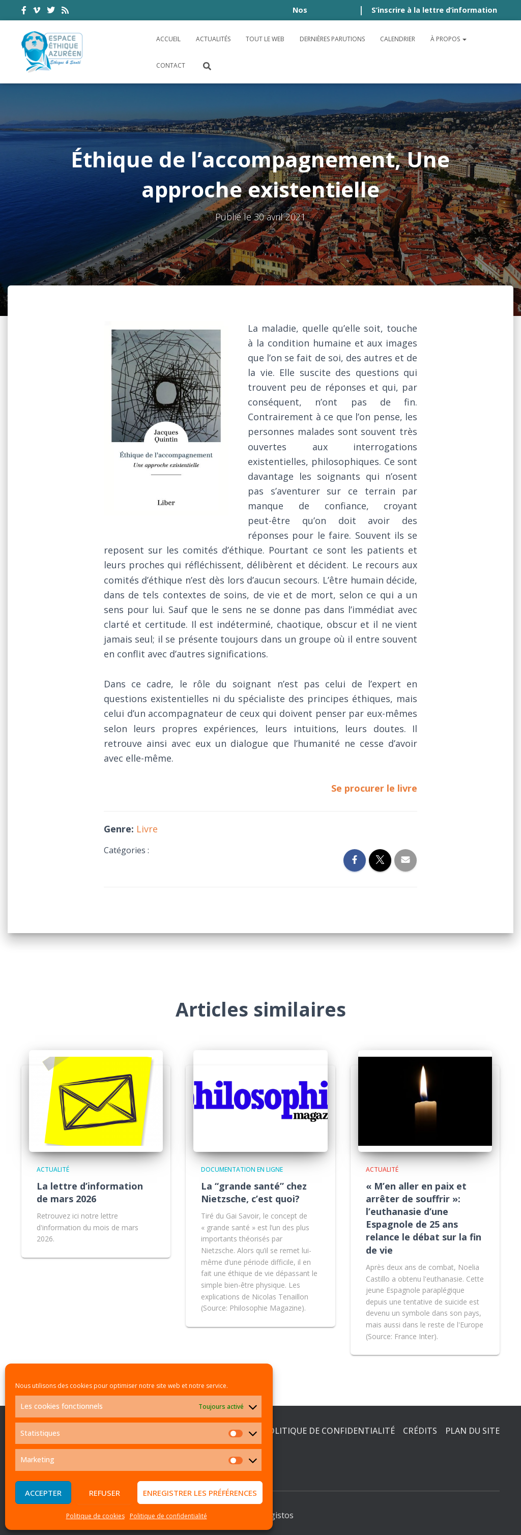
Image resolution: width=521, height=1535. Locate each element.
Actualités (213, 39)
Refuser (104, 1493)
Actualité (53, 1169)
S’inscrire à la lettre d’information (434, 10)
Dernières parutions (332, 39)
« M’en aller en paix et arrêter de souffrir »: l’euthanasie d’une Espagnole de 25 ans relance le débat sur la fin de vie (423, 1218)
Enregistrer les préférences (200, 1493)
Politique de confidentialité (168, 1516)
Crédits (420, 1430)
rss (65, 11)
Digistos (278, 1515)
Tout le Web (265, 39)
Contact (170, 65)
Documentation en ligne (242, 1169)
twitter (51, 11)
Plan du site (472, 1430)
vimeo (36, 11)
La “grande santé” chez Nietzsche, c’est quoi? (254, 1192)
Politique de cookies (95, 1516)
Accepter (43, 1493)
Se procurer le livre (374, 788)
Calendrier (397, 39)
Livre (147, 829)
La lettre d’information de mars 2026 (90, 1192)
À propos (448, 39)
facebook (23, 11)
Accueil (168, 39)
